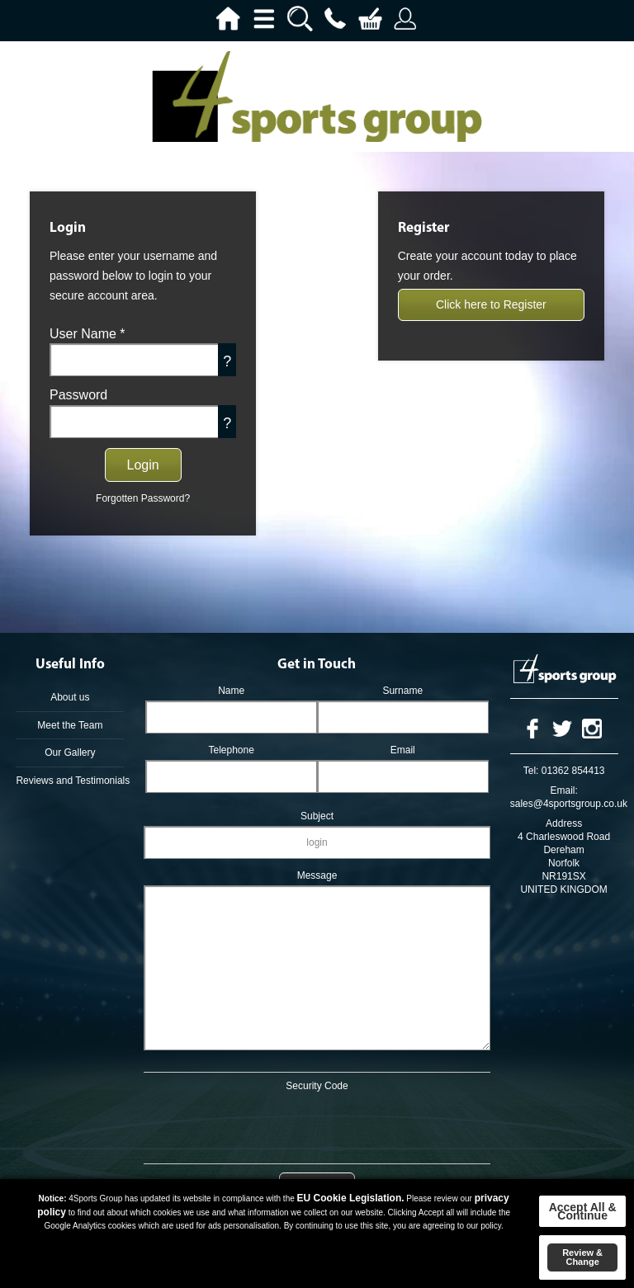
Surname (402, 690)
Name (231, 690)
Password (78, 395)
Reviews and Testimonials (70, 780)
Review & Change (582, 1257)
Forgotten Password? (143, 498)
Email (402, 750)
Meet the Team (69, 725)
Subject (317, 816)
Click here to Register (491, 304)
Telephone (230, 750)
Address (564, 823)
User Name (87, 334)
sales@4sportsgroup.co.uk (568, 803)
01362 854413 (573, 770)
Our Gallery (70, 752)
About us (69, 697)
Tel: (531, 770)
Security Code (317, 1086)
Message (317, 875)
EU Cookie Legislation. (351, 1198)
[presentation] (317, 1124)
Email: (563, 790)
